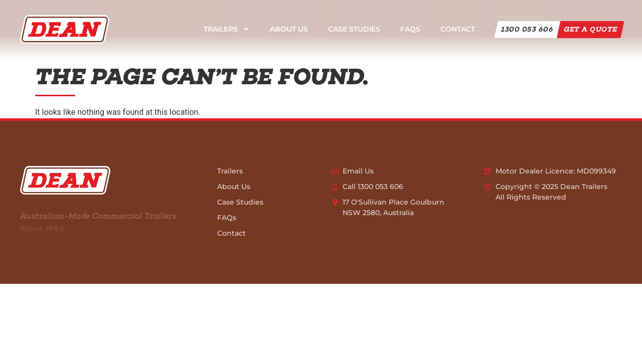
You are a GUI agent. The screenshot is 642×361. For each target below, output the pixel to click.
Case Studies (354, 29)
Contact (457, 29)
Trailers (227, 29)
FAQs (410, 29)
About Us (289, 29)
